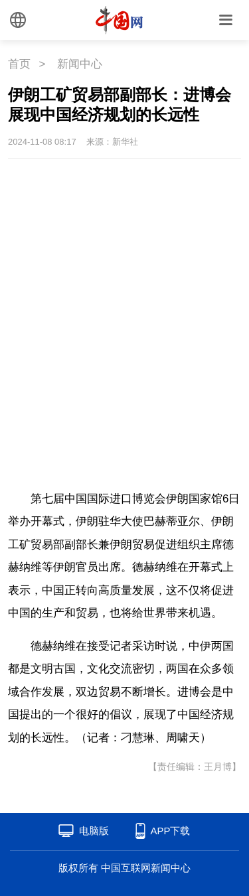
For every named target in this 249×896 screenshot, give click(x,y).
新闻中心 (79, 64)
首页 (19, 64)
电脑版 (94, 831)
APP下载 (170, 831)
